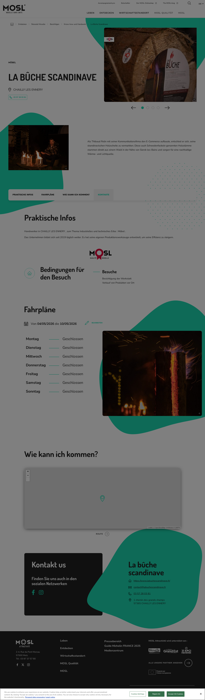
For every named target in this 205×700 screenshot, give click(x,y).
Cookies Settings (137, 696)
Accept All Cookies (175, 696)
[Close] (201, 696)
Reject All (156, 696)
